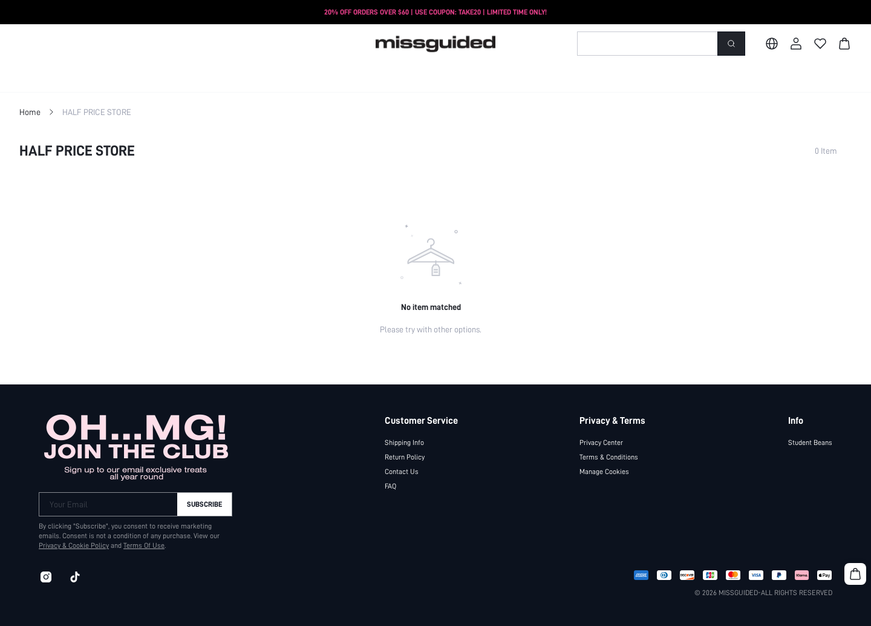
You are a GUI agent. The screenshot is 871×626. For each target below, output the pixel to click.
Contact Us (402, 471)
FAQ (390, 486)
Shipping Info (404, 442)
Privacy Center (601, 442)
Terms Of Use (144, 545)
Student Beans (810, 442)
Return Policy (405, 457)
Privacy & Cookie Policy (74, 545)
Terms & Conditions (608, 457)
